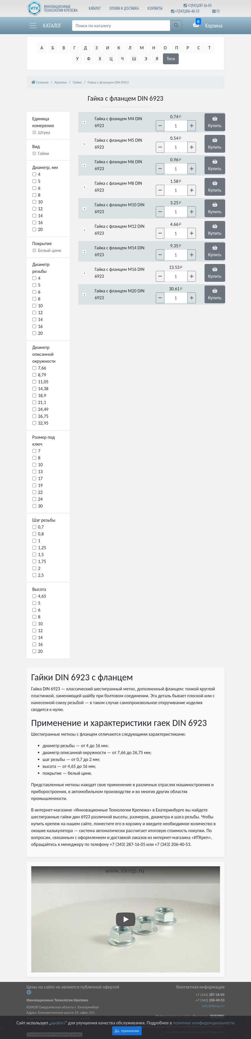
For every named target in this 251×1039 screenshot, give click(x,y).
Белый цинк (49, 250)
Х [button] (100, 58)
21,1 (42, 402)
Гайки (43, 153)
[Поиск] (121, 25)
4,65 (42, 596)
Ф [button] (88, 58)
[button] (45, 25)
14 (40, 215)
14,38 (43, 388)
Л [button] (130, 48)
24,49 (43, 409)
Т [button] (209, 48)
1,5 (41, 554)
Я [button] (157, 58)
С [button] (198, 48)
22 (40, 492)
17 (40, 478)
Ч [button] (122, 58)
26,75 (43, 416)
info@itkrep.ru (213, 1006)
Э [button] (146, 58)
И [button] (107, 48)
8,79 (42, 375)
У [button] (77, 58)
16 (40, 222)
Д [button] (85, 48)
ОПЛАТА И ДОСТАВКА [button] (124, 8)
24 (40, 499)
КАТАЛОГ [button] (95, 8)
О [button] (165, 48)
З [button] (97, 48)
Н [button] (153, 48)
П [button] (176, 48)
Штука (44, 132)
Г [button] (74, 48)
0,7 (41, 527)
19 (40, 485)
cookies (58, 1023)
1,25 (42, 547)
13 (40, 471)
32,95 (43, 423)
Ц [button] (111, 58)
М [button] (142, 48)
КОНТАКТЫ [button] (154, 8)
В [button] (64, 48)
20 (40, 229)
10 (40, 202)
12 (40, 208)
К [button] (119, 48)
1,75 (42, 561)
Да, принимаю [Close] (127, 1030)
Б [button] (53, 48)
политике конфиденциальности (203, 1023)
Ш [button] (134, 58)
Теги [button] (171, 58)
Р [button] (187, 48)
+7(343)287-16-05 (200, 5)
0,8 (41, 534)
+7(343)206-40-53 (187, 11)
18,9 (42, 395)
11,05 (43, 381)
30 (40, 506)
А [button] (41, 48)
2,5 (41, 575)
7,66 (42, 368)
